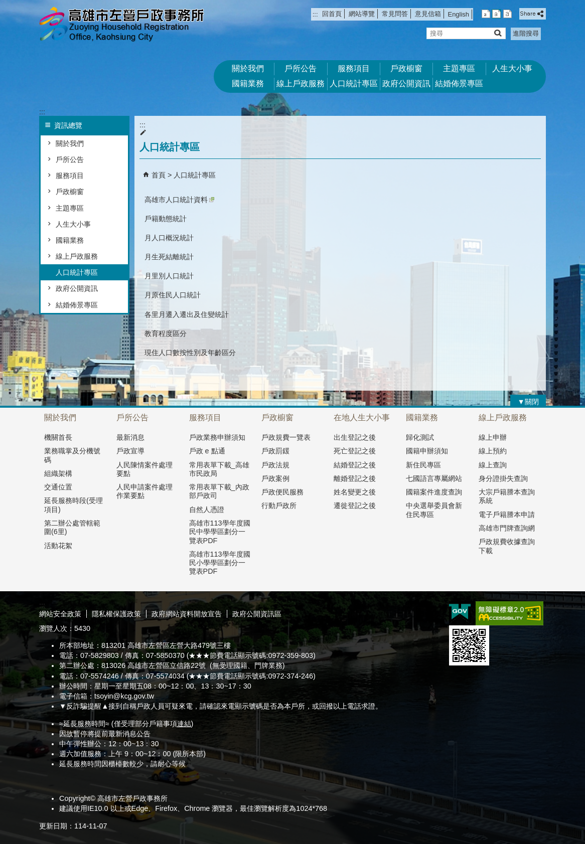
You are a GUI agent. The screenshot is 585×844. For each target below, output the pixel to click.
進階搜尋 (526, 33)
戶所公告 (300, 68)
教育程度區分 (165, 333)
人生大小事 (512, 68)
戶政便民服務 (282, 492)
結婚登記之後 (355, 465)
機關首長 (58, 437)
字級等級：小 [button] (486, 14)
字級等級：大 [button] (507, 14)
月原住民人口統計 (172, 295)
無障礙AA (509, 613)
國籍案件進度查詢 (434, 492)
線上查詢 (493, 465)
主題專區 (459, 68)
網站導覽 (362, 14)
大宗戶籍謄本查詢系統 (507, 496)
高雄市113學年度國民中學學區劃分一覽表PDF (219, 532)
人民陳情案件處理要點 (144, 469)
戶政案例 (275, 478)
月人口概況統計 (169, 238)
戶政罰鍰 (275, 451)
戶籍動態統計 (165, 219)
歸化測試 (420, 437)
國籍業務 (248, 83)
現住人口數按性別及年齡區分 (190, 353)
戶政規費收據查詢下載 (507, 546)
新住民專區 (423, 465)
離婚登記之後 (355, 478)
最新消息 (130, 437)
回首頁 (332, 14)
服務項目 (354, 68)
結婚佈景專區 (459, 83)
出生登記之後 (355, 437)
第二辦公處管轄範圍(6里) (72, 527)
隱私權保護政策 (116, 614)
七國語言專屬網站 (434, 478)
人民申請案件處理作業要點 (144, 491)
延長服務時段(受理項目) (73, 504)
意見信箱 (428, 14)
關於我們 (248, 68)
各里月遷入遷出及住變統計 (186, 314)
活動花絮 (58, 546)
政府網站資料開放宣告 (187, 614)
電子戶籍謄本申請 (507, 515)
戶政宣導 (130, 451)
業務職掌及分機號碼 (72, 455)
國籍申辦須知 (427, 451)
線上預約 (493, 451)
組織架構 (58, 473)
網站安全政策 (60, 614)
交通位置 (58, 487)
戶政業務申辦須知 (217, 437)
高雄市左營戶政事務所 (124, 25)
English (458, 14)
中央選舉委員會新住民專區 (434, 509)
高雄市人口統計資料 (179, 200)
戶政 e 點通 (207, 451)
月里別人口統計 (169, 276)
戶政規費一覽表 (286, 437)
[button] (497, 33)
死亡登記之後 (355, 451)
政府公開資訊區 (256, 614)
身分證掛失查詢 (503, 478)
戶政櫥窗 (406, 68)
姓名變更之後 (355, 492)
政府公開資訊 (406, 83)
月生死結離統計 (169, 257)
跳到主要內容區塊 (5, 5)
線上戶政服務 (300, 83)
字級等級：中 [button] (496, 14)
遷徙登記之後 (355, 505)
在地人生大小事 (362, 417)
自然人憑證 (206, 509)
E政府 (460, 612)
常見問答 (395, 14)
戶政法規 (275, 465)
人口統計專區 (354, 83)
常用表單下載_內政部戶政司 (219, 491)
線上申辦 (493, 437)
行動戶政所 (279, 505)
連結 (184, 724)
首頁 (159, 175)
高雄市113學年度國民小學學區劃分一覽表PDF (219, 563)
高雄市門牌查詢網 (507, 528)
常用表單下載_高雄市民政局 (219, 469)
